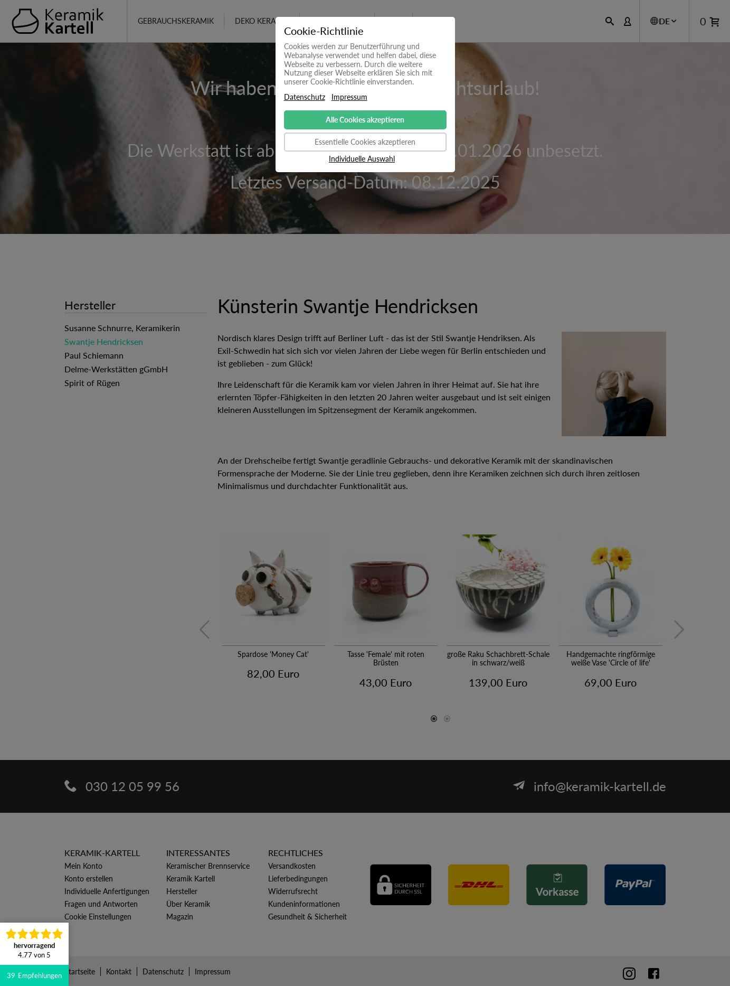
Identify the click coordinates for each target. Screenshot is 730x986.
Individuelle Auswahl (362, 159)
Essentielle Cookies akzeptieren (365, 141)
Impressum (349, 97)
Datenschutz (304, 97)
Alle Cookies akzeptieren (365, 119)
